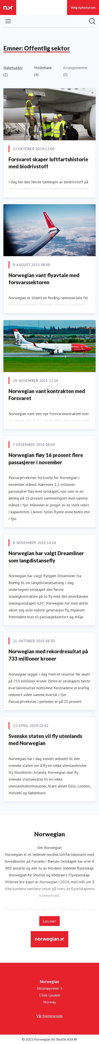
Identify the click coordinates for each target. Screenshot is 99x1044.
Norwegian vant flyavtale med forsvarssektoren (44, 278)
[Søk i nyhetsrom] (92, 21)
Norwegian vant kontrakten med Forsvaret (47, 394)
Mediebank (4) (42, 71)
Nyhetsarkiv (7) (13, 71)
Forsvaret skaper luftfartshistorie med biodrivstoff (48, 163)
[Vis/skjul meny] (8, 21)
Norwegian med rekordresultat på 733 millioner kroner (48, 655)
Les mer (49, 921)
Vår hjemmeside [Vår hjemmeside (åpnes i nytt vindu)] (49, 1015)
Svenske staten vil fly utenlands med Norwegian (45, 739)
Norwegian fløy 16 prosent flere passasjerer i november (46, 458)
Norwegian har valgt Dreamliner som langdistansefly (46, 556)
